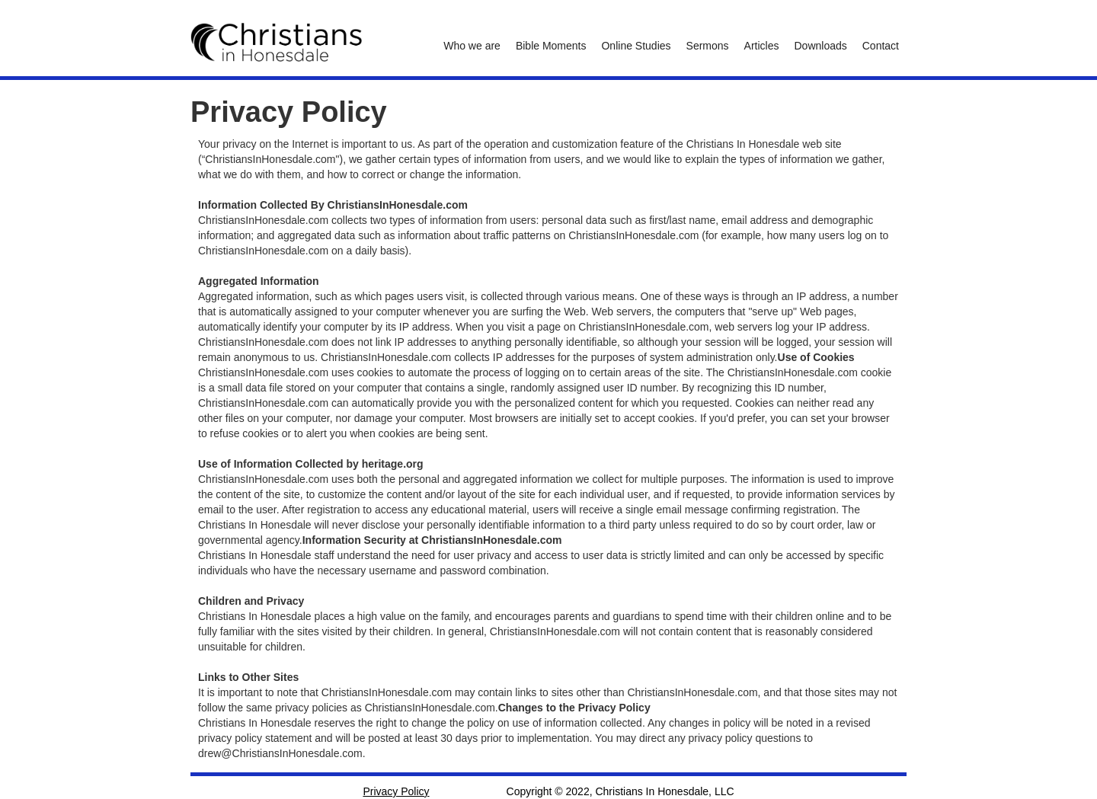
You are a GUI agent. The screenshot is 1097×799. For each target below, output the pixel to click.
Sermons (707, 46)
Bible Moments (551, 46)
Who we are (472, 46)
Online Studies (635, 46)
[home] (276, 42)
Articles (761, 46)
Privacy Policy (396, 791)
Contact (880, 46)
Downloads (820, 46)
